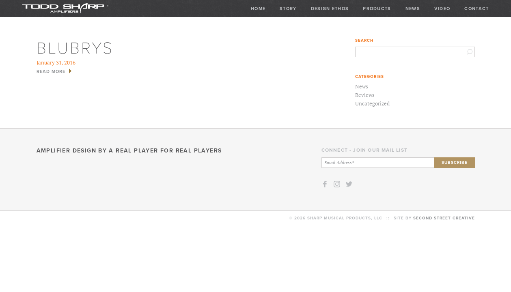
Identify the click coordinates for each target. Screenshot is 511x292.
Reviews (365, 95)
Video (442, 8)
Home (258, 8)
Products (377, 8)
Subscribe (455, 162)
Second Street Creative (444, 218)
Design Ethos (330, 8)
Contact (476, 8)
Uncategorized (372, 103)
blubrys (75, 47)
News (412, 8)
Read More (51, 71)
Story (288, 8)
